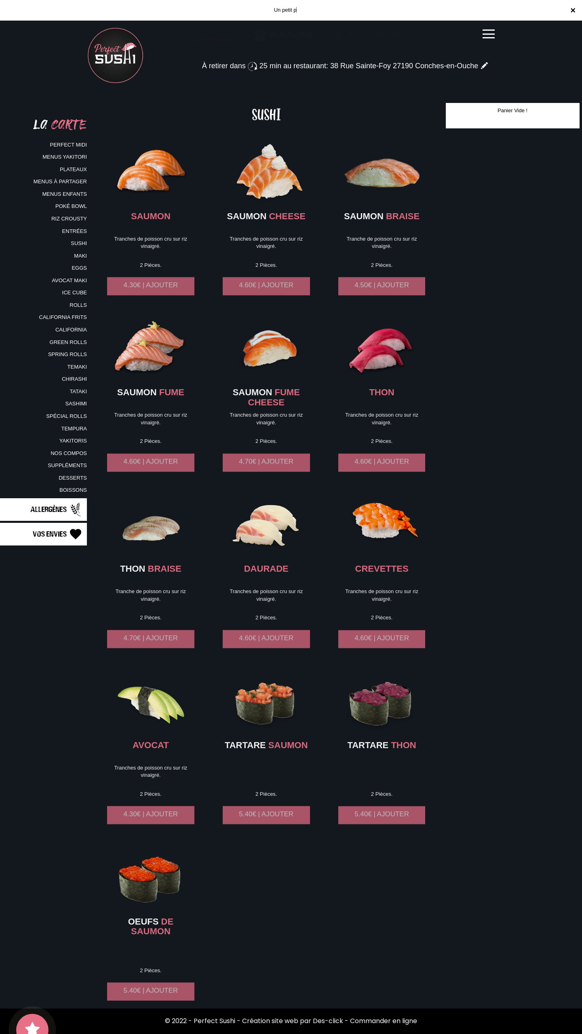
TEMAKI (77, 367)
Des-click (328, 1021)
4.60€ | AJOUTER (266, 293)
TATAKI (78, 391)
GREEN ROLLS (68, 342)
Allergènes (56, 509)
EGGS (79, 268)
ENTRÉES (74, 231)
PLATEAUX (73, 169)
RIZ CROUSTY (69, 219)
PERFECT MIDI (68, 145)
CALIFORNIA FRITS (63, 317)
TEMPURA (74, 429)
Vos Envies (58, 534)
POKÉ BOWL (71, 206)
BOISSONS (73, 490)
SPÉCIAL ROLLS (66, 416)
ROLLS (78, 305)
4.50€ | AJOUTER (381, 293)
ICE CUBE (74, 292)
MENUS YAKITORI (64, 157)
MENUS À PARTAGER (60, 181)
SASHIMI (76, 404)
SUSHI (79, 243)
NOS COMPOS (69, 453)
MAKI (80, 256)
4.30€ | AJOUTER (151, 293)
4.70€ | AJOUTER (266, 469)
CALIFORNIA (71, 330)
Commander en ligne (383, 1021)
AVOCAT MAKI (69, 280)
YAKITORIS (73, 441)
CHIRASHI (74, 379)
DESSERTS (73, 478)
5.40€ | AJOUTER (266, 822)
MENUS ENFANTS (64, 194)
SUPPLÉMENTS (67, 465)
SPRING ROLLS (67, 354)
